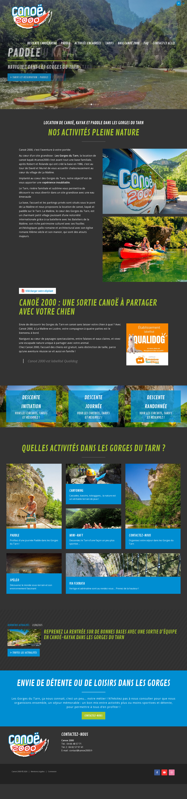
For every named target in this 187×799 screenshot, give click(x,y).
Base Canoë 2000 (128, 43)
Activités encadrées (87, 43)
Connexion (52, 771)
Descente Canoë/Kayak (42, 43)
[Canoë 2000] (33, 16)
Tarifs (109, 43)
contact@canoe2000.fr (80, 750)
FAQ (146, 43)
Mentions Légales (37, 771)
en (183, 3)
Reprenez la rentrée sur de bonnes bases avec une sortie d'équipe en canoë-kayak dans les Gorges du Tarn (110, 635)
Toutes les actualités (25, 652)
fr (178, 3)
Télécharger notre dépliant (39, 291)
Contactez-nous (93, 715)
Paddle (65, 43)
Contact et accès (164, 43)
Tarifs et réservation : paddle (30, 77)
